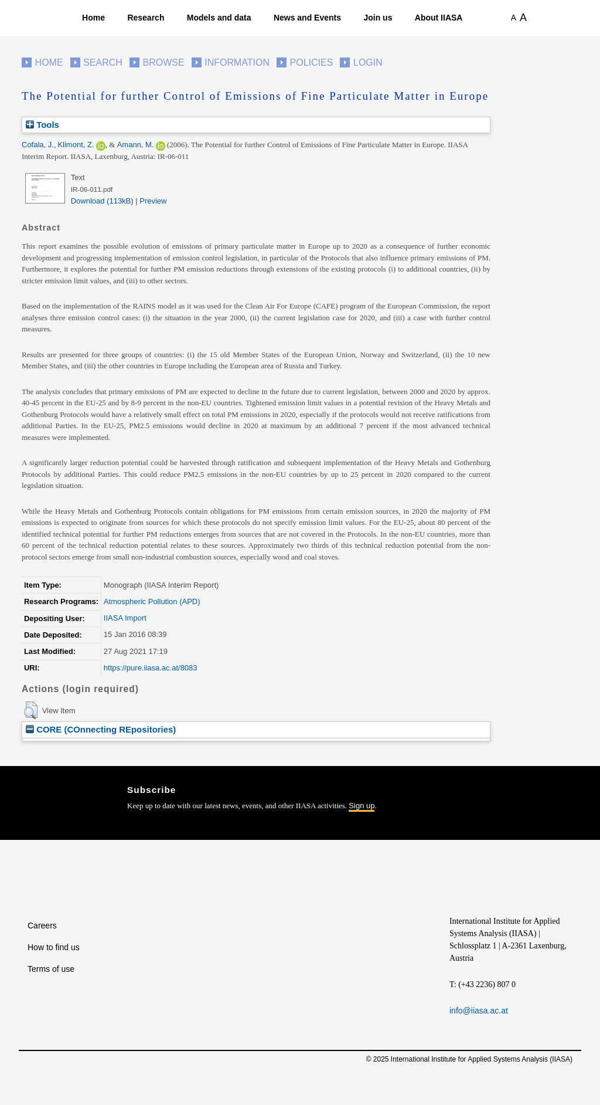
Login (368, 62)
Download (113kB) (102, 200)
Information (237, 62)
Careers (42, 925)
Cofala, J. (38, 144)
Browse (163, 62)
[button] (31, 710)
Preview (152, 200)
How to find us (54, 947)
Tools (42, 125)
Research (145, 17)
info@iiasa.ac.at (478, 1010)
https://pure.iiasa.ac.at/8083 (150, 667)
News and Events (307, 17)
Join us (377, 17)
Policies (311, 62)
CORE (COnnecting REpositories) (101, 729)
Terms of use (51, 969)
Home (93, 17)
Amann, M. (135, 144)
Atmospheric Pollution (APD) (152, 601)
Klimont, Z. (75, 144)
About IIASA (439, 17)
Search (102, 62)
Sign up (361, 805)
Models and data (219, 17)
